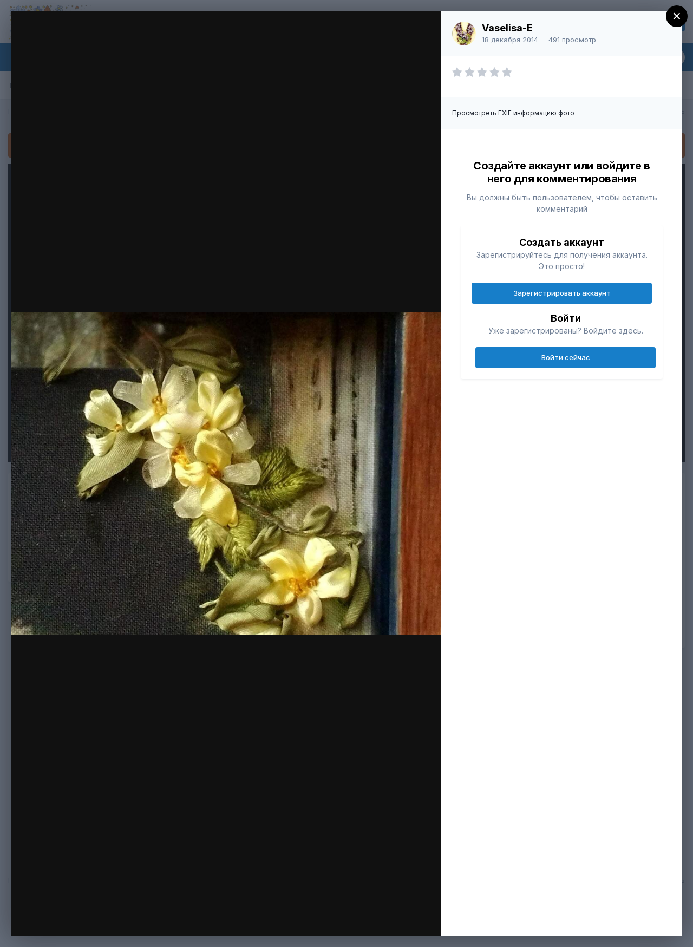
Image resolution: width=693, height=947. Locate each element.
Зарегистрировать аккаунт (562, 293)
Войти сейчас (565, 357)
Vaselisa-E (507, 28)
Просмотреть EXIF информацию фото (513, 113)
